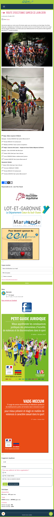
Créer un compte (5, 279)
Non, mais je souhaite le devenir (12, 479)
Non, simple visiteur (9, 475)
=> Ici (4, 461)
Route (8, 19)
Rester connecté (7, 276)
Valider (27, 283)
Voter (5, 484)
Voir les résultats (13, 484)
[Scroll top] (51, 514)
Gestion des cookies (27, 515)
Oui (5, 472)
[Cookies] (3, 514)
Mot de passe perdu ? (13, 279)
